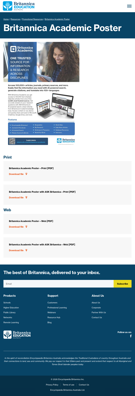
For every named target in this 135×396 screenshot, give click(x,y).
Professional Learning (57, 307)
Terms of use (68, 385)
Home (6, 19)
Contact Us (97, 317)
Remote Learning (11, 322)
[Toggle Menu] (129, 6)
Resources (15, 19)
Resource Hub (53, 317)
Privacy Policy (52, 385)
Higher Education (11, 307)
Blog (49, 322)
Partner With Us (99, 312)
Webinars (51, 312)
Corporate (96, 307)
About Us (96, 302)
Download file (16, 174)
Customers (52, 302)
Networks (7, 317)
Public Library (9, 312)
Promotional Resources (32, 19)
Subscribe (122, 283)
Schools (6, 302)
